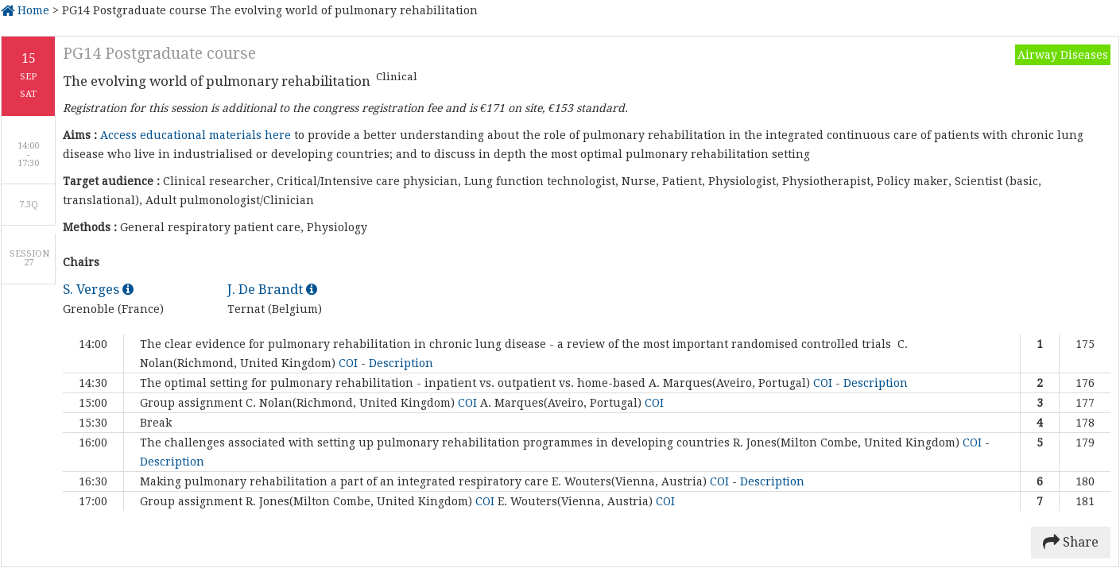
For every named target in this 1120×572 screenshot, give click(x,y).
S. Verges (98, 289)
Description (401, 363)
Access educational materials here (195, 135)
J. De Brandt (272, 289)
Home (25, 10)
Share (1071, 542)
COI (350, 363)
